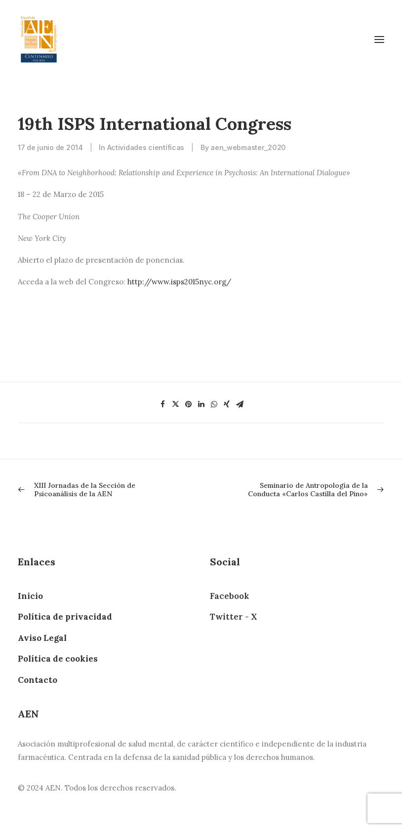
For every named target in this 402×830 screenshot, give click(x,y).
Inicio (30, 596)
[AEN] (39, 39)
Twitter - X (233, 616)
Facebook (229, 596)
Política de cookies (58, 658)
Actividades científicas (146, 147)
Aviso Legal (42, 637)
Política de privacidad (65, 616)
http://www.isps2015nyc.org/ (179, 281)
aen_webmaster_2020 (248, 147)
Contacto (37, 679)
